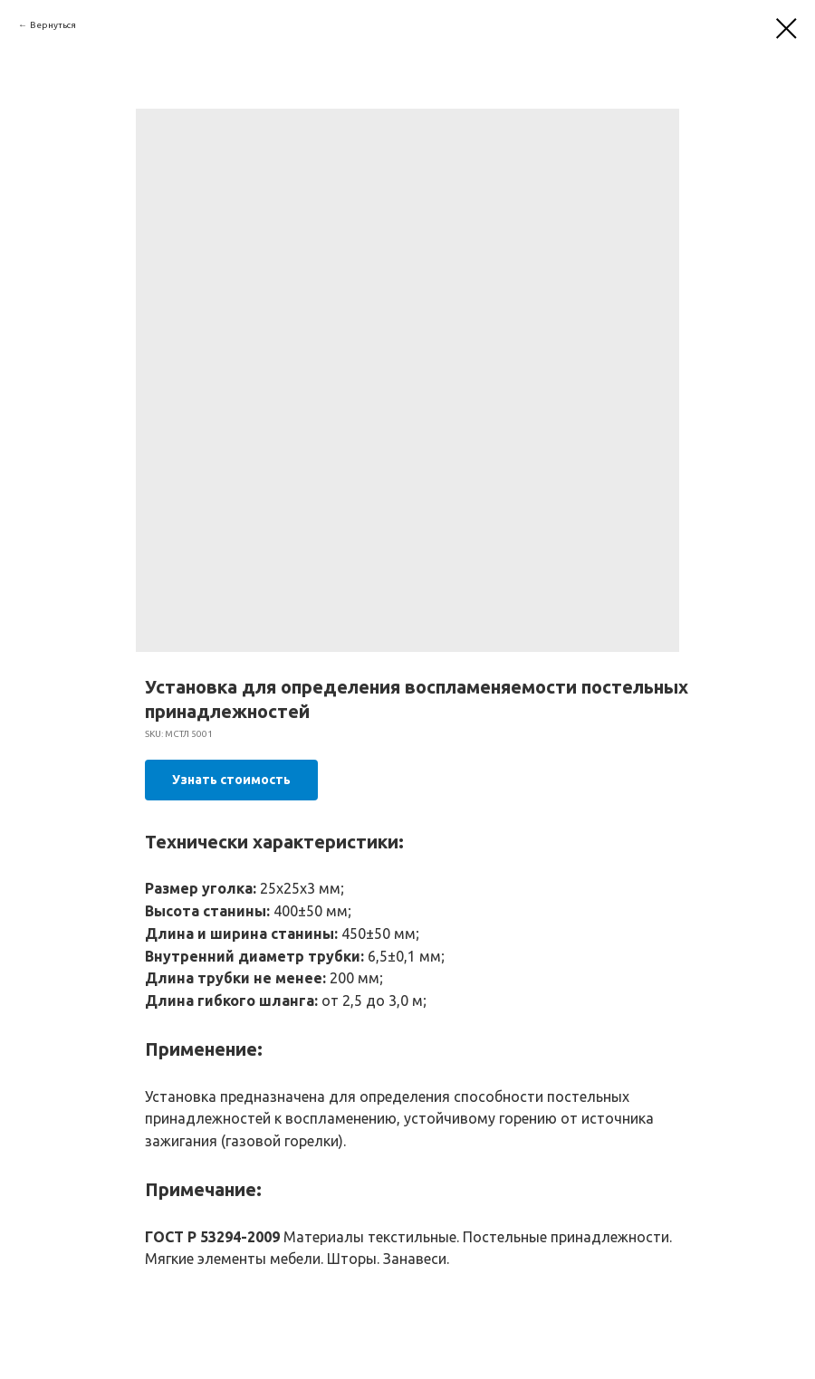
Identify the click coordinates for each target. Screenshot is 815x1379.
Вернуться (53, 25)
